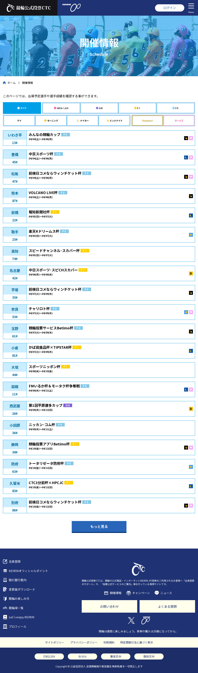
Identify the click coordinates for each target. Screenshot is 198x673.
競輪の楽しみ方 (19, 598)
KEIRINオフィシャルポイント (28, 571)
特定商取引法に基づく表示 (136, 642)
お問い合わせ (109, 606)
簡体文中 (148, 656)
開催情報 (116, 593)
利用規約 (108, 642)
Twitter (131, 620)
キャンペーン (141, 593)
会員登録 (15, 561)
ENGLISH (49, 656)
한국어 (82, 656)
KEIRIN (145, 620)
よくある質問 (167, 606)
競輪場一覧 (16, 608)
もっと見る (99, 526)
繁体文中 (115, 656)
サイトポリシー (54, 642)
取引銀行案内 (17, 580)
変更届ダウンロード (22, 589)
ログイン (169, 7)
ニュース (166, 593)
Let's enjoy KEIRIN (21, 617)
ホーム (11, 83)
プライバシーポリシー (84, 642)
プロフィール (17, 626)
